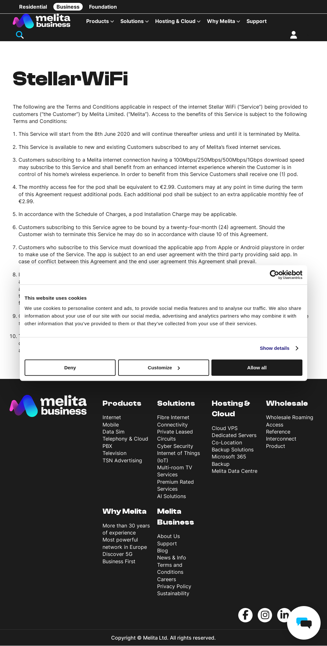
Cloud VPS (225, 429)
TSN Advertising (122, 461)
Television (114, 453)
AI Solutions (171, 496)
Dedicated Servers (234, 436)
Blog (162, 551)
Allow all (257, 367)
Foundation (103, 7)
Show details (275, 348)
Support (257, 21)
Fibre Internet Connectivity (173, 421)
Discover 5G (118, 554)
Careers (166, 579)
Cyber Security (175, 446)
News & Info (171, 558)
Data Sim (114, 432)
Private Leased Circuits (175, 435)
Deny (70, 367)
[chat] (304, 623)
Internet (112, 418)
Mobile (111, 425)
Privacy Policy (174, 587)
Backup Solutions (233, 450)
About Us (168, 537)
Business (68, 7)
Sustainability (173, 594)
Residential (33, 7)
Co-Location (227, 443)
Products (97, 21)
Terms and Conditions (170, 568)
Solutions (132, 21)
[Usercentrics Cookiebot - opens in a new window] (274, 275)
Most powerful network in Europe (125, 543)
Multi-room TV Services (174, 471)
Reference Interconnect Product (281, 439)
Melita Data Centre (234, 471)
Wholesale (287, 403)
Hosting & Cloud (175, 21)
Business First (119, 561)
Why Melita (221, 21)
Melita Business (175, 517)
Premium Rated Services (175, 486)
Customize (164, 367)
